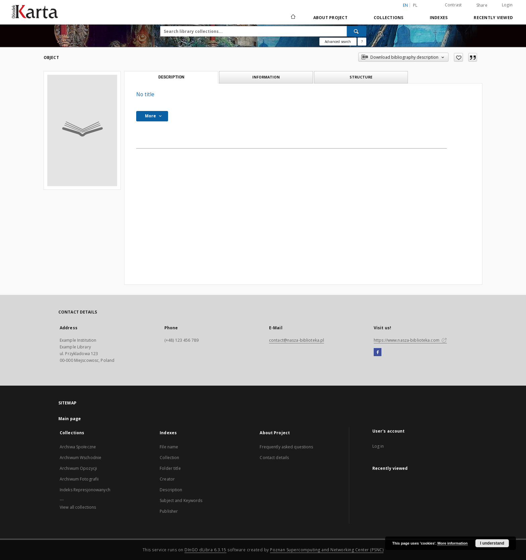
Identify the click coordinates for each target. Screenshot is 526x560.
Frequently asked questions (286, 447)
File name (169, 447)
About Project (330, 17)
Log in (378, 446)
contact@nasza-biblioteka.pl (296, 340)
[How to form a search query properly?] (362, 42)
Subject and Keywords (181, 500)
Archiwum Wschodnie (80, 457)
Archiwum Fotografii (79, 479)
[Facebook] (377, 352)
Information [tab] (266, 76)
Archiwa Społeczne (78, 447)
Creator (167, 479)
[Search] (356, 31)
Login (507, 5)
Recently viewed (493, 17)
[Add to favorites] (458, 57)
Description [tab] (171, 77)
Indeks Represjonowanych (85, 490)
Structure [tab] (361, 76)
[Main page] (292, 17)
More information (452, 543)
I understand (492, 543)
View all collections (78, 507)
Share (481, 5)
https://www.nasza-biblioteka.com (410, 340)
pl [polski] (415, 5)
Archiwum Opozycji (78, 468)
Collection (169, 457)
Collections (389, 17)
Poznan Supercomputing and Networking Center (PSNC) (326, 550)
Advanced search (338, 41)
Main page (69, 419)
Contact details (274, 457)
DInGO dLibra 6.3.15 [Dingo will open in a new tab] (205, 550)
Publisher (169, 511)
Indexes (439, 17)
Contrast (453, 5)
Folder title (170, 468)
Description (171, 490)
